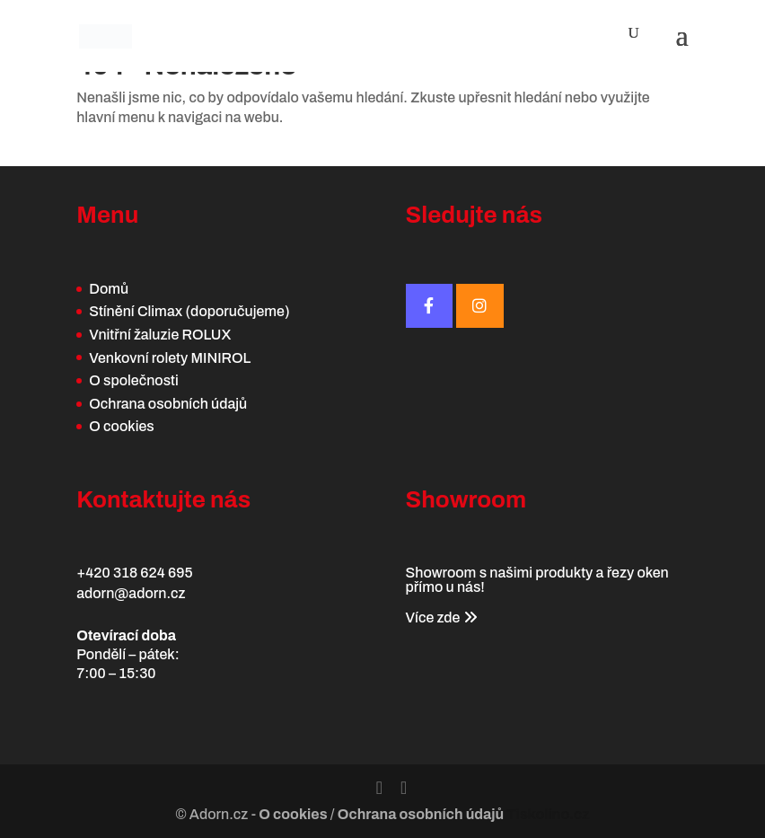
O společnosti (134, 380)
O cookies (121, 426)
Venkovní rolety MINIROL (170, 358)
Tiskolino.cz (547, 814)
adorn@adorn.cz (130, 593)
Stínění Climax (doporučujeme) (189, 311)
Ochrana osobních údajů (168, 403)
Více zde (442, 617)
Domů (108, 288)
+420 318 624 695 (134, 572)
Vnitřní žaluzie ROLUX (160, 334)
